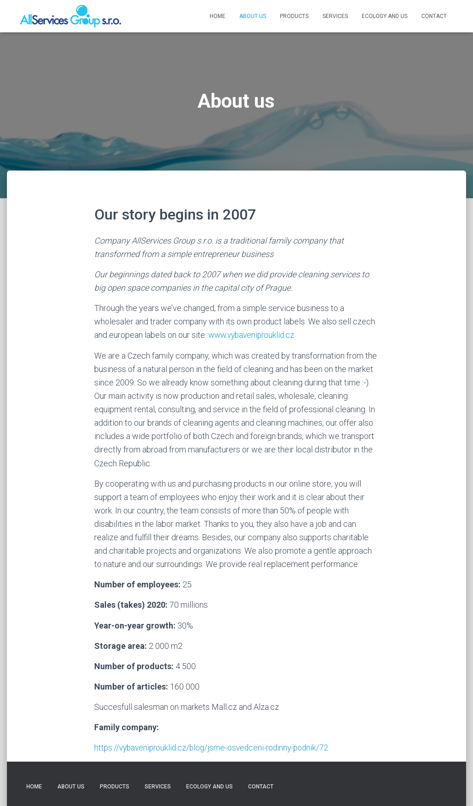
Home (217, 16)
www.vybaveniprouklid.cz (252, 335)
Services (335, 16)
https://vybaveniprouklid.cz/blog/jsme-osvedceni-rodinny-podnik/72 (215, 747)
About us (252, 16)
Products (294, 16)
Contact (434, 16)
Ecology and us (384, 16)
